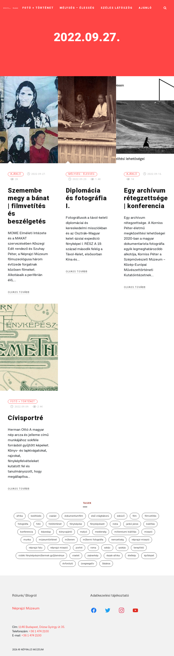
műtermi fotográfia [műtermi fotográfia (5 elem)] (93, 537)
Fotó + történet (38, 6)
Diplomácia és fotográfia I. (87, 194)
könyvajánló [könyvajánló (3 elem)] (65, 529)
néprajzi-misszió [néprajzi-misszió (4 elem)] (140, 537)
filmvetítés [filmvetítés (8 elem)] (150, 513)
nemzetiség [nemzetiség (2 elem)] (117, 537)
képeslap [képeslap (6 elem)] (46, 529)
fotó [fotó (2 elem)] (38, 521)
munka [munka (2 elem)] (27, 537)
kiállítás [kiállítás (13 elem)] (150, 521)
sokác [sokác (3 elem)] (107, 545)
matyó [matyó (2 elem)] (83, 529)
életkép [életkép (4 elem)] (132, 553)
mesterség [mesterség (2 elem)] (100, 529)
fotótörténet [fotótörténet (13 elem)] (55, 521)
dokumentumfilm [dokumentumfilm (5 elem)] (73, 513)
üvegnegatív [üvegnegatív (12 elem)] (87, 560)
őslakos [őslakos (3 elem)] (106, 560)
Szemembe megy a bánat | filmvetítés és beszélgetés (28, 205)
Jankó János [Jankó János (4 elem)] (132, 521)
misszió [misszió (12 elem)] (148, 529)
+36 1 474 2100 (39, 629)
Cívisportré (25, 415)
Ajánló (145, 6)
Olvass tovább (19, 290)
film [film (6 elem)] (135, 513)
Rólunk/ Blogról (24, 593)
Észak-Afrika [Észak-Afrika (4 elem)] (113, 553)
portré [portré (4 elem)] (79, 545)
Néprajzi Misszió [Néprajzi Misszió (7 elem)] (59, 545)
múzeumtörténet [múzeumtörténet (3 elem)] (48, 537)
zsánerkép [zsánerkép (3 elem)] (92, 553)
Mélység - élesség (81, 174)
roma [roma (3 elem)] (93, 545)
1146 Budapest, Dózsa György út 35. (41, 624)
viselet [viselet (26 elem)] (75, 553)
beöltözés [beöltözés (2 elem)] (36, 513)
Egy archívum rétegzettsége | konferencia (145, 198)
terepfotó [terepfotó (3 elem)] (139, 545)
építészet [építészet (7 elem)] (149, 553)
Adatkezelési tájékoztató (109, 593)
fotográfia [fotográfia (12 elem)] (23, 521)
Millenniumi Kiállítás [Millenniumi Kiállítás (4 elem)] (125, 529)
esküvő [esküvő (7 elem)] (121, 513)
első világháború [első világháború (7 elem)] (100, 513)
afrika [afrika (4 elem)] (19, 513)
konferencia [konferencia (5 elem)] (26, 529)
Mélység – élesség (77, 6)
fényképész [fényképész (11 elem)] (76, 521)
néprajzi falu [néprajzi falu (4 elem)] (35, 545)
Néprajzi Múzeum (25, 606)
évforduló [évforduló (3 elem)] (67, 560)
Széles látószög (117, 6)
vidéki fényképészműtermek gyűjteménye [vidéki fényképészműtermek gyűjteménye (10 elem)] (41, 553)
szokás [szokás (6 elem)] (122, 545)
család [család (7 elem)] (52, 513)
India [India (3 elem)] (115, 521)
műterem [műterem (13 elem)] (70, 537)
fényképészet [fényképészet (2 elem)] (97, 521)
